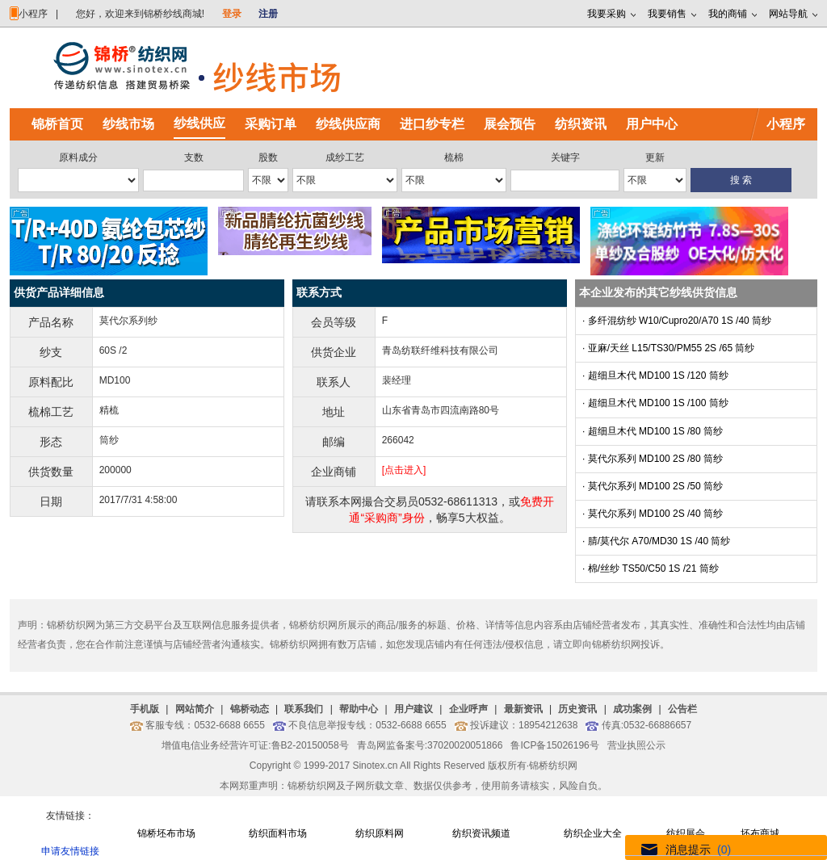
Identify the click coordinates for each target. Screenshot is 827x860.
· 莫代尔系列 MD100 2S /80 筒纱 (652, 458)
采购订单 (270, 124)
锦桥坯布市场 (166, 833)
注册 (268, 13)
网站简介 (194, 709)
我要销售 (667, 13)
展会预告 (509, 124)
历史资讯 (577, 709)
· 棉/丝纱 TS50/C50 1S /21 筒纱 (650, 568)
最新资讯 (523, 709)
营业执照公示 (636, 745)
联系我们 (303, 709)
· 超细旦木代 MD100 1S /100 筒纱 (655, 403)
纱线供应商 (348, 124)
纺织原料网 (379, 833)
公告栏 (682, 709)
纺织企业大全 (593, 833)
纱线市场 (128, 124)
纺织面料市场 (278, 833)
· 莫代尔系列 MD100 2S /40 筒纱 (652, 513)
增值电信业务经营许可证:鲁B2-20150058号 (255, 745)
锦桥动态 (249, 709)
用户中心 (652, 124)
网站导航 (788, 13)
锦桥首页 (57, 124)
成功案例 (632, 709)
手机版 (144, 709)
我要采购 (606, 13)
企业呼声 (468, 709)
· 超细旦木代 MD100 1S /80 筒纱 (652, 431)
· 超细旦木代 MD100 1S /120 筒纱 (655, 375)
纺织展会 (685, 833)
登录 (231, 13)
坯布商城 (760, 833)
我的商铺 (727, 13)
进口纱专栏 (432, 124)
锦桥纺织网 (553, 765)
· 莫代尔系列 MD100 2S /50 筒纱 (652, 486)
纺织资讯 (581, 124)
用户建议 (413, 709)
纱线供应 (199, 123)
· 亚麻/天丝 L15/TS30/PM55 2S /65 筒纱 (668, 348)
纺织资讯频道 (481, 833)
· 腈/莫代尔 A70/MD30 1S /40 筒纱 (656, 541)
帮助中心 (358, 709)
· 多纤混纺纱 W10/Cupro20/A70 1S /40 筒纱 (676, 320)
